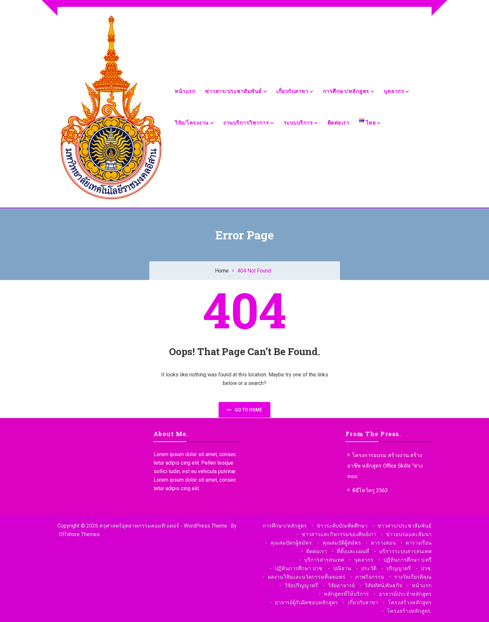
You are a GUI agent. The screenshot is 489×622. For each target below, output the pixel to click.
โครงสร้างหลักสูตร (410, 602)
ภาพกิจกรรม (369, 577)
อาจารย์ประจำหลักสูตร (405, 594)
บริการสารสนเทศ (324, 560)
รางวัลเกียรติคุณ (413, 577)
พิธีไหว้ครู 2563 (370, 490)
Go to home (244, 409)
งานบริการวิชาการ (246, 123)
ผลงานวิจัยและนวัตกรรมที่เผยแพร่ (306, 577)
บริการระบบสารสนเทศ (405, 551)
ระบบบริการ (298, 123)
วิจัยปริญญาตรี (301, 585)
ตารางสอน (383, 543)
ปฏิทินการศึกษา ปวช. (299, 568)
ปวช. (426, 568)
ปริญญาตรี (398, 568)
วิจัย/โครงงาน (192, 123)
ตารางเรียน (419, 543)
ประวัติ (368, 568)
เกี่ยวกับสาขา (292, 91)
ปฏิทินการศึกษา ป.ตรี (407, 560)
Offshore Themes (79, 534)
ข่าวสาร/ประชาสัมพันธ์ (233, 91)
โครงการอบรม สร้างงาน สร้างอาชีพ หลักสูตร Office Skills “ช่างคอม (385, 465)
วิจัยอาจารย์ (341, 585)
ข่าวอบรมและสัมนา (409, 534)
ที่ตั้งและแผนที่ (353, 551)
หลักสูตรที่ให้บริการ (346, 594)
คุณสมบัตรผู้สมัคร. (291, 543)
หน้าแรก (185, 91)
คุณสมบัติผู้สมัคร (342, 543)
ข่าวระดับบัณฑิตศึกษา (342, 526)
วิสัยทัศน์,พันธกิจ (383, 585)
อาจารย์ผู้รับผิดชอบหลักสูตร (306, 602)
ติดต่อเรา (339, 123)
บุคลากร (394, 91)
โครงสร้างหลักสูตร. (409, 611)
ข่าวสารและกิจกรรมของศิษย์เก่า (339, 534)
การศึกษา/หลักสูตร (346, 91)
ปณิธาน (342, 568)
